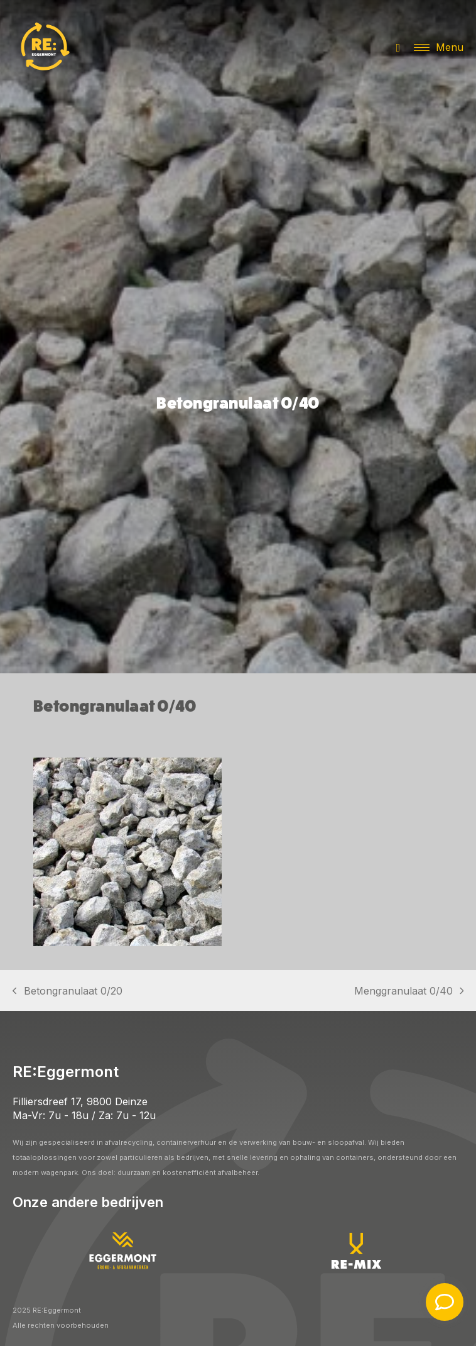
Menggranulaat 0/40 (409, 991)
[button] (438, 47)
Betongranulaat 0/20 (67, 991)
